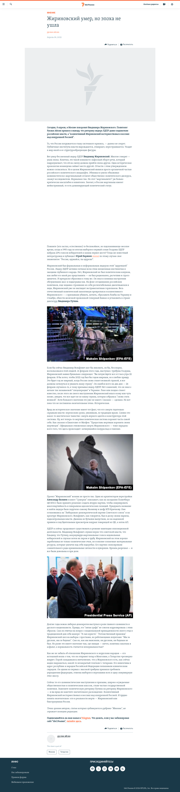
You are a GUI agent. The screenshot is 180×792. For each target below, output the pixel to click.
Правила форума (18, 778)
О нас (13, 768)
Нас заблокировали (20, 773)
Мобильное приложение (22, 782)
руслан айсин (53, 32)
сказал (95, 256)
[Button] (110, 44)
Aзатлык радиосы (151, 4)
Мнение (51, 13)
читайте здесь (74, 721)
